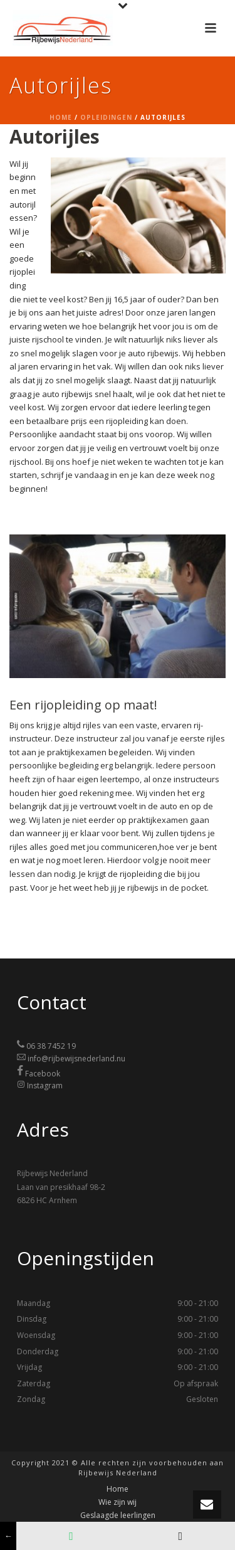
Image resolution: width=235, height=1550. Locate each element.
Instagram (45, 1085)
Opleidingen (106, 117)
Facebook (42, 1073)
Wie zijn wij (117, 1502)
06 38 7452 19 (51, 1046)
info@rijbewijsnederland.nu (76, 1058)
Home (61, 117)
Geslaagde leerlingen (117, 1515)
